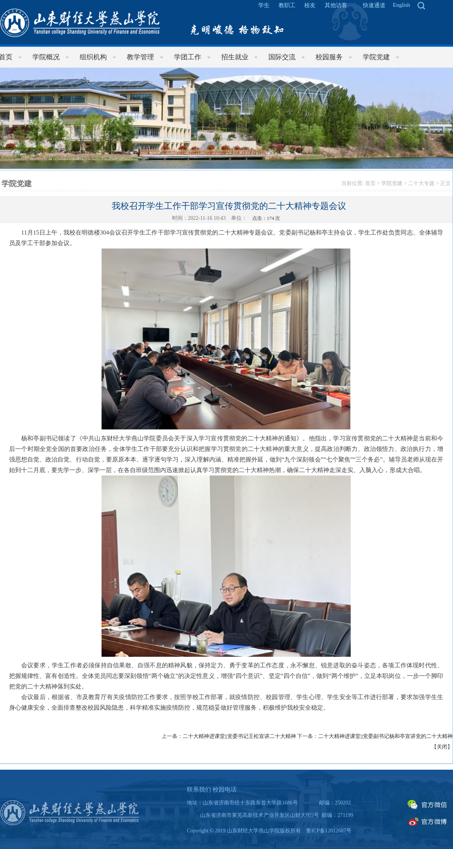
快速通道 (374, 5)
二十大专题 (421, 183)
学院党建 (391, 183)
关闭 (442, 747)
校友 (310, 5)
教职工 (287, 5)
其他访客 (336, 5)
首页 (370, 183)
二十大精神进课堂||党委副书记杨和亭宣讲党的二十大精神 (385, 736)
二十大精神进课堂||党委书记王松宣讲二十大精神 (239, 736)
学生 (264, 5)
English (401, 5)
